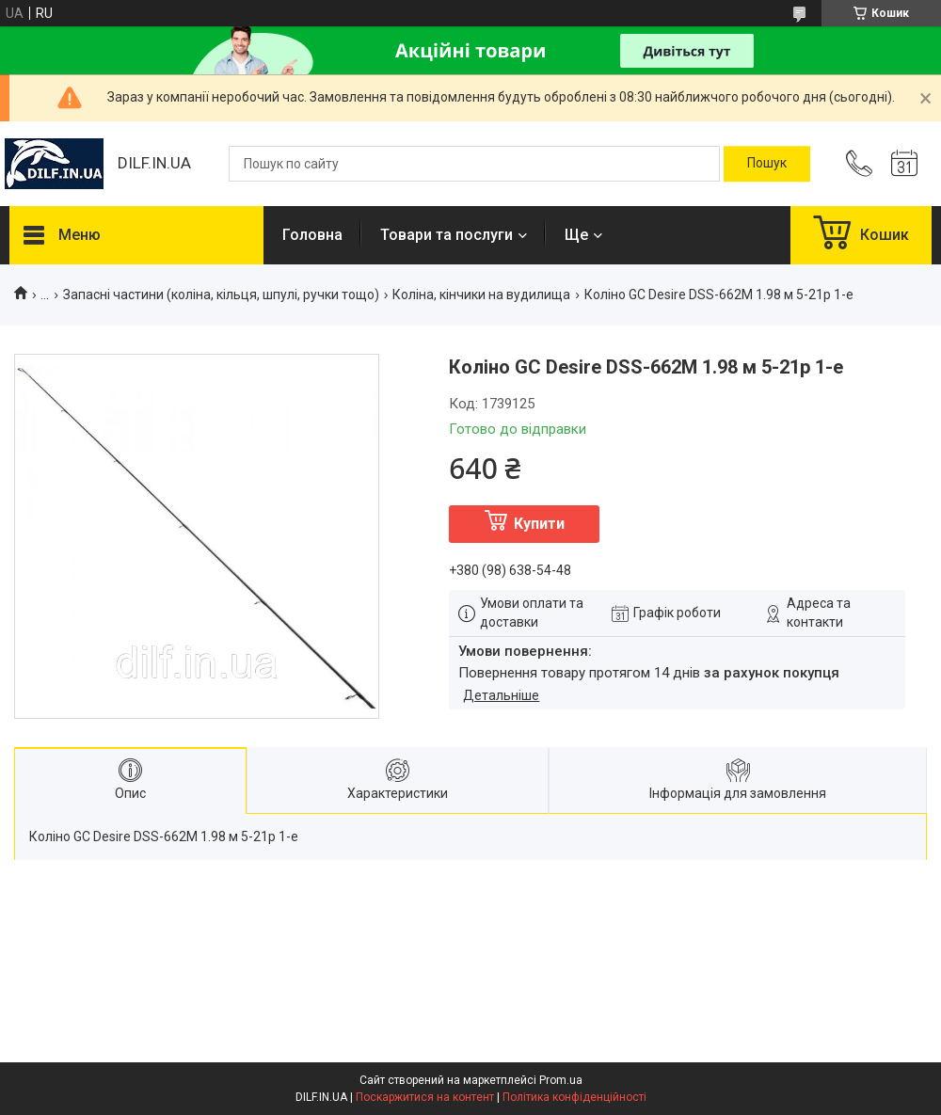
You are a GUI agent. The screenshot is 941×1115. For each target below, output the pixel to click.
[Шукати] (767, 164)
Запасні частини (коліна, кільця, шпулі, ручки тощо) (221, 294)
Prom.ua (560, 1080)
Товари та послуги (446, 235)
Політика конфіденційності (574, 1097)
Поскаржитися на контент (425, 1097)
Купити (539, 524)
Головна (312, 235)
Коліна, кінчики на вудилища (481, 294)
